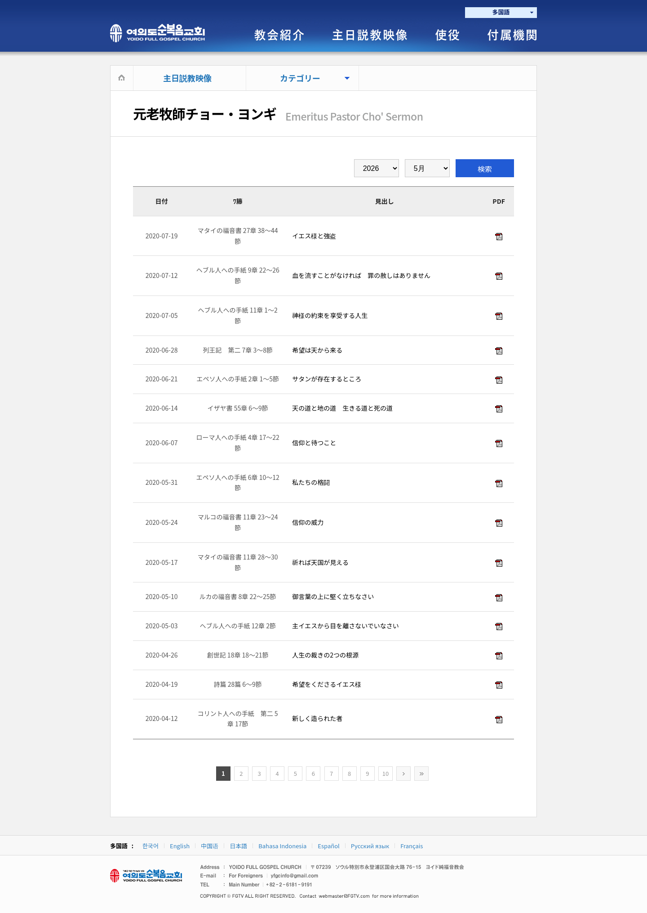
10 (385, 773)
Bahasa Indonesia (282, 845)
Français (411, 845)
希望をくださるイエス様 (326, 684)
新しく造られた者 (316, 718)
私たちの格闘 (310, 482)
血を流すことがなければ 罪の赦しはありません (360, 275)
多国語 (501, 12)
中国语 (209, 845)
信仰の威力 (307, 522)
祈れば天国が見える (320, 562)
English (180, 845)
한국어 (150, 845)
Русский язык (370, 845)
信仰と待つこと (313, 442)
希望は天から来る (316, 349)
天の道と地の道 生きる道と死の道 (342, 407)
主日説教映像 (187, 78)
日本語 (238, 845)
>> (421, 773)
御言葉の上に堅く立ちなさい (332, 596)
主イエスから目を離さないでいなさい (345, 625)
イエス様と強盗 (313, 235)
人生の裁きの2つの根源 (325, 654)
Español (328, 845)
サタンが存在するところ (326, 378)
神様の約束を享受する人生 (329, 315)
